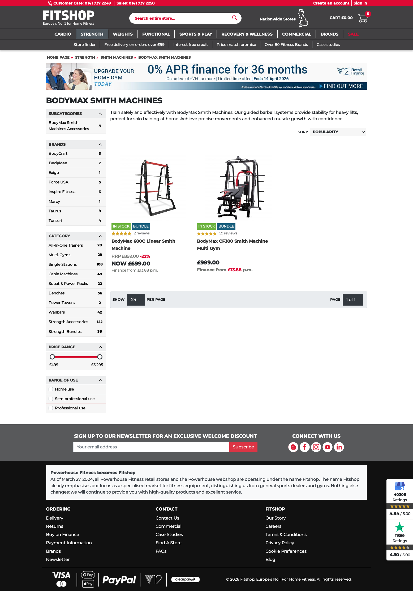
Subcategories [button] (75, 116)
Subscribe (243, 446)
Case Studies (169, 534)
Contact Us (167, 518)
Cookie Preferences (286, 551)
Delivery (54, 518)
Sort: (303, 134)
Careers (273, 526)
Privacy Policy (279, 543)
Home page (58, 60)
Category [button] (75, 238)
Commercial (168, 526)
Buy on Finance (62, 534)
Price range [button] (75, 349)
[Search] (183, 19)
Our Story (275, 518)
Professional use (70, 410)
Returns (54, 526)
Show (118, 302)
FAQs (161, 551)
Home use (64, 391)
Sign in (360, 3)
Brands (53, 551)
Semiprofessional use (74, 401)
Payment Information (69, 543)
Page (335, 302)
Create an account (331, 3)
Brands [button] (75, 146)
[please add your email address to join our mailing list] (151, 447)
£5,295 (97, 367)
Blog (270, 559)
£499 (53, 367)
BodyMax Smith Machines (164, 60)
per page (156, 302)
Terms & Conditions (286, 534)
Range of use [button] (75, 382)
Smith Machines (117, 60)
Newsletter (58, 559)
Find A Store (169, 543)
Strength (85, 60)
